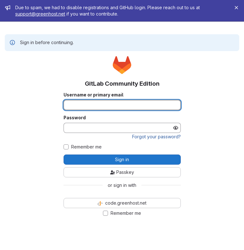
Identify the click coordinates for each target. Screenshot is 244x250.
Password (75, 117)
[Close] (236, 7)
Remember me (86, 146)
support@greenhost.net (40, 13)
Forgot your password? (156, 136)
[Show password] (176, 128)
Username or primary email (93, 94)
